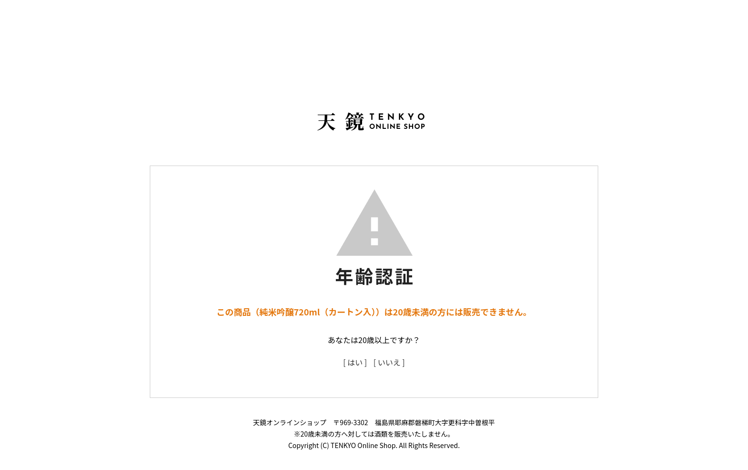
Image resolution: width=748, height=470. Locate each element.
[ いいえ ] (389, 362)
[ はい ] (355, 362)
